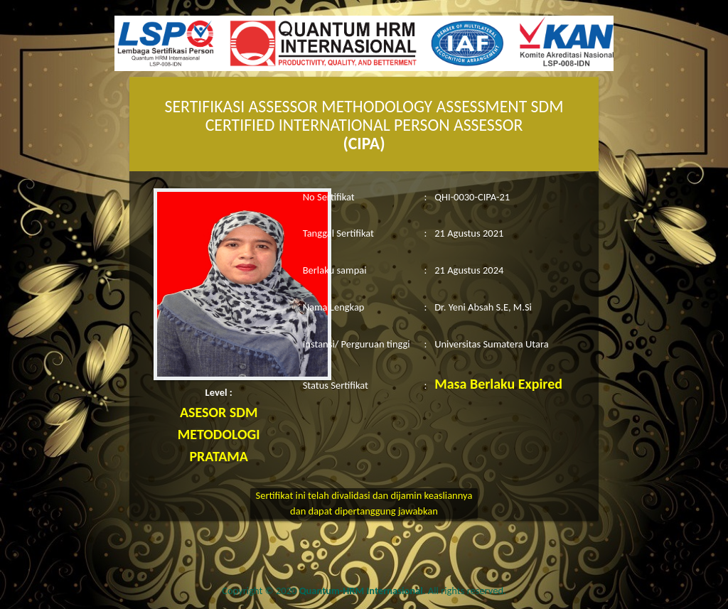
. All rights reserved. (402, 590)
